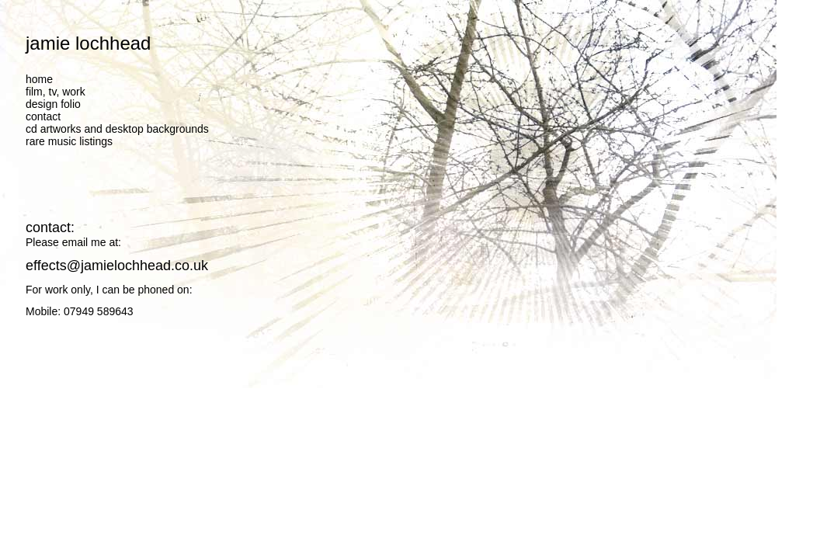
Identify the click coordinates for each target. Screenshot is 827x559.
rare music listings (69, 141)
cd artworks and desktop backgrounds (117, 129)
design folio (53, 104)
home (39, 79)
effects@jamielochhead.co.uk (117, 265)
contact (43, 116)
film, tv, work (55, 91)
